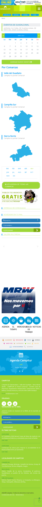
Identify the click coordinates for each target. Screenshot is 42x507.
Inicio (3, 18)
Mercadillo (7, 15)
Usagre (25, 466)
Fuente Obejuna (17, 480)
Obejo (4, 482)
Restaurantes (19, 340)
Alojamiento (8, 340)
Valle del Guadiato (12, 73)
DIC (14, 176)
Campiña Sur (10, 104)
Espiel (9, 480)
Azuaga (10, 464)
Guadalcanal (6, 473)
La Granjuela (27, 480)
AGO (19, 172)
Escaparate (30, 346)
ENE (7, 169)
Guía (34, 15)
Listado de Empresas (18, 346)
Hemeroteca (20, 495)
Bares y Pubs (9, 343)
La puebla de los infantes (20, 473)
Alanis (3, 471)
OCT (31, 172)
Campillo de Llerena (26, 464)
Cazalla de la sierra (14, 471)
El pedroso (36, 471)
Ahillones (5, 464)
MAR (19, 169)
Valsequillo (9, 482)
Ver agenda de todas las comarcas (16, 185)
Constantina (27, 471)
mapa (21, 90)
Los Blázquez (35, 480)
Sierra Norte (10, 136)
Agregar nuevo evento (21, 62)
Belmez (4, 480)
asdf (21, 364)
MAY (32, 169)
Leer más (5, 440)
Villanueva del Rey (19, 482)
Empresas (37, 340)
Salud (29, 343)
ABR (25, 169)
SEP (26, 172)
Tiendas (29, 340)
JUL (13, 172)
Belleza (36, 343)
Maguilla (19, 466)
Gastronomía (20, 343)
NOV (7, 176)
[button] (22, 8)
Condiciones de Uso (8, 495)
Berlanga (16, 464)
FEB (13, 169)
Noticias (16, 15)
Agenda (25, 15)
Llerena (14, 466)
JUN (7, 172)
